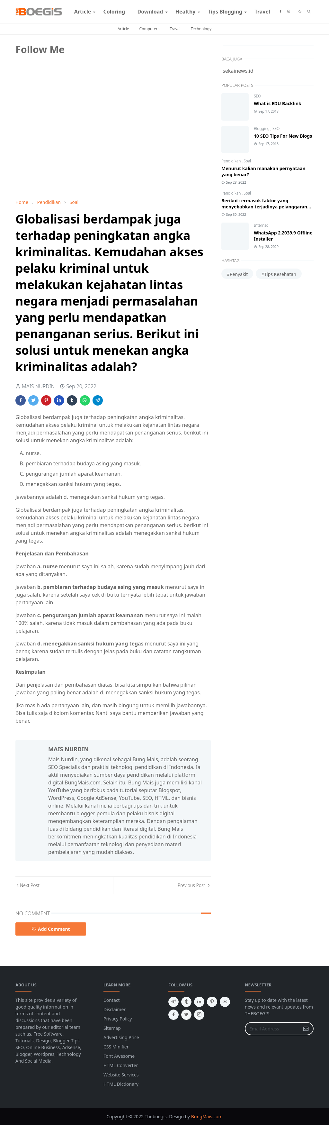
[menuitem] (82, 11)
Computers (149, 29)
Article (123, 29)
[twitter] (186, 1015)
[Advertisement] (63, 149)
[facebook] (280, 11)
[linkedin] (199, 1002)
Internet (261, 225)
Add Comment (50, 929)
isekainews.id (237, 70)
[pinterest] (212, 1002)
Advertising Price (121, 1037)
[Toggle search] (309, 11)
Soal (247, 161)
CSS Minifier (116, 1047)
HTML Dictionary (120, 1084)
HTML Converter (120, 1065)
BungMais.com (207, 1116)
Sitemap (112, 1028)
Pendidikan (231, 161)
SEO (257, 96)
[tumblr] (186, 1002)
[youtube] (225, 1002)
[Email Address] (272, 1029)
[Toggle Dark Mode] (300, 11)
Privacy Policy (117, 1019)
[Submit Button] (306, 1029)
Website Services (121, 1075)
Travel (175, 29)
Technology (201, 29)
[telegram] (173, 1002)
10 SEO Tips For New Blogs (283, 136)
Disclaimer (114, 1009)
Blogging (262, 128)
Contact (111, 1000)
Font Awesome (119, 1056)
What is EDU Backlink (277, 103)
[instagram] (289, 11)
